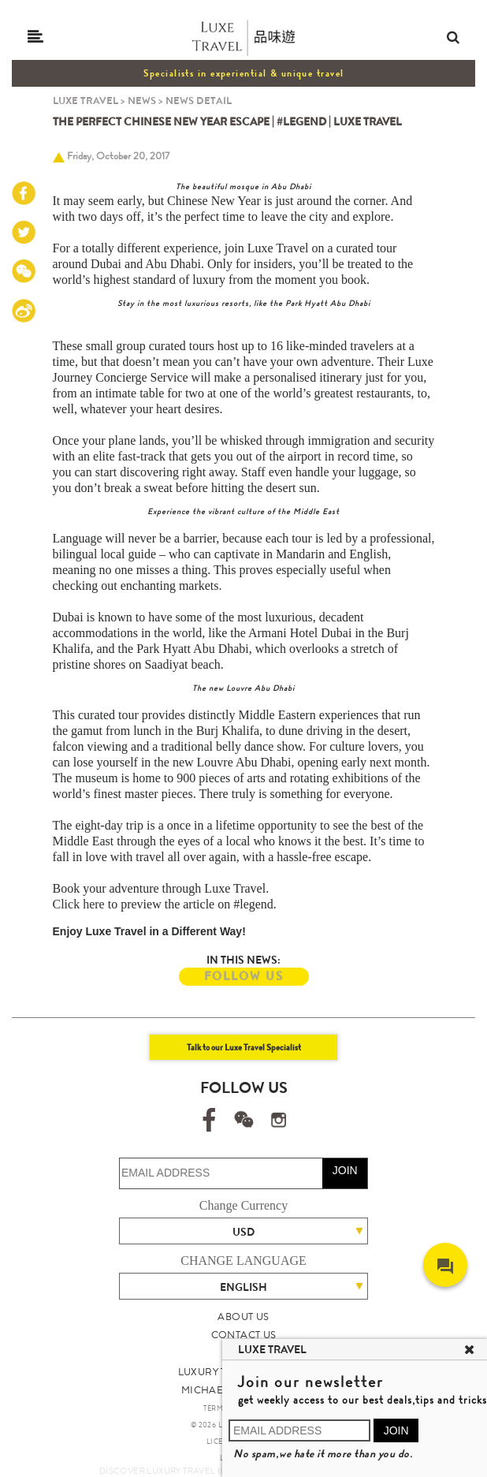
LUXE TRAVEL (85, 100)
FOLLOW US (244, 976)
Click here (79, 904)
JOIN (345, 1170)
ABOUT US (243, 1316)
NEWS (142, 100)
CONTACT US (244, 1334)
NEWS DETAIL (198, 100)
